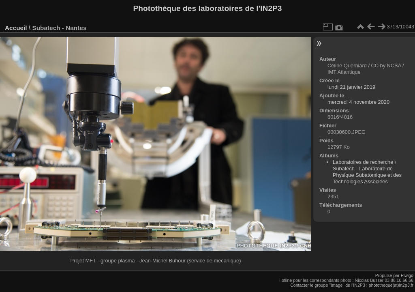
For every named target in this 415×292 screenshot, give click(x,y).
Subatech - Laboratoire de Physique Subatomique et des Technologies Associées (367, 175)
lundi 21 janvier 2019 (351, 87)
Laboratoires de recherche (363, 162)
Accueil (16, 27)
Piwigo (407, 275)
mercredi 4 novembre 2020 (358, 102)
